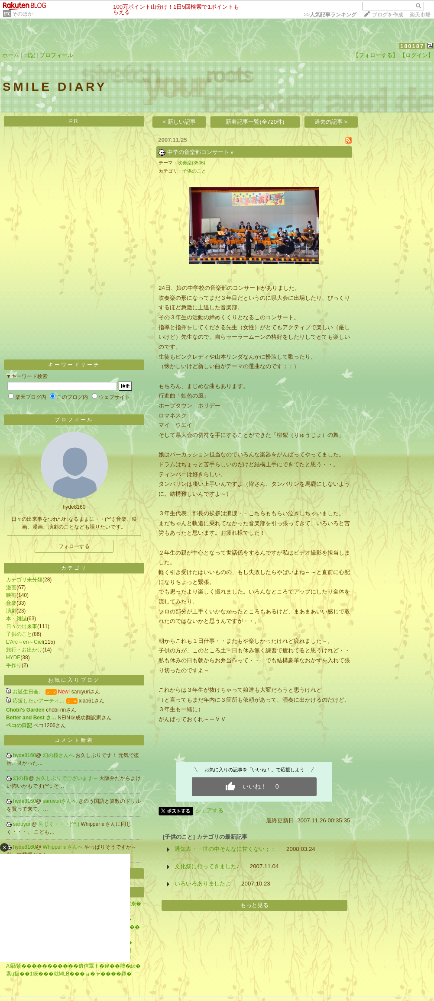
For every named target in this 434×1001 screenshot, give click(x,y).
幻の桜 (21, 778)
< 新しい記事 (179, 122)
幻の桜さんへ (59, 755)
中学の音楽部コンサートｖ (201, 152)
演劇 (11, 611)
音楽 (11, 603)
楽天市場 (420, 15)
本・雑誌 (16, 619)
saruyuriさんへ (60, 801)
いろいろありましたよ (203, 883)
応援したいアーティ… (39, 701)
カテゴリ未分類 (24, 580)
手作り (14, 665)
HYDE (13, 657)
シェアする (209, 810)
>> (330, 15)
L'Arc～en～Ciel (24, 642)
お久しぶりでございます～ (67, 778)
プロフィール (56, 55)
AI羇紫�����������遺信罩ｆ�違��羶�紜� (73, 966)
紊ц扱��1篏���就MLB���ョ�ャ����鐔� (69, 974)
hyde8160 (24, 755)
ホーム (10, 55)
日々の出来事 (21, 626)
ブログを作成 (387, 15)
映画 (11, 595)
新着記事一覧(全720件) (255, 122)
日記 (29, 55)
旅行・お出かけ (24, 650)
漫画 (11, 587)
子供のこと (19, 634)
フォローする (74, 546)
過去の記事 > (331, 122)
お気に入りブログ (74, 680)
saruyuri (22, 824)
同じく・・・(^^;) (60, 824)
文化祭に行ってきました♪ (207, 866)
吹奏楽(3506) (191, 162)
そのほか (22, 14)
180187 (412, 46)
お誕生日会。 (28, 692)
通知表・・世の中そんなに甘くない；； (225, 849)
